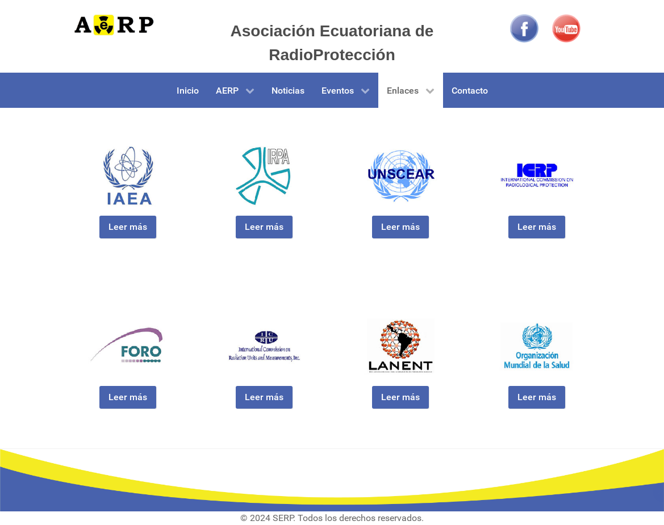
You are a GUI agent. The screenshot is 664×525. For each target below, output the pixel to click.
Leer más (127, 226)
